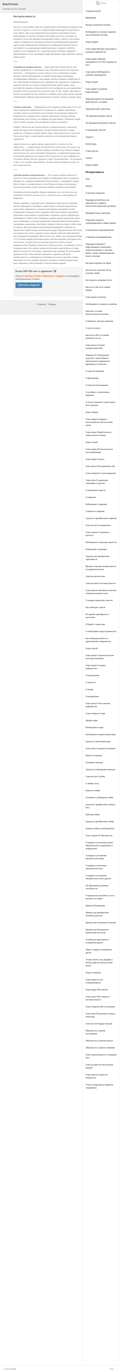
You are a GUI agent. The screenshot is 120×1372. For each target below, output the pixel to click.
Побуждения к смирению (96, 504)
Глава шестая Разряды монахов (99, 1024)
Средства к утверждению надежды (100, 769)
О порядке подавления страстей (99, 600)
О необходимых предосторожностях (101, 631)
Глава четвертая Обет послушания (100, 1007)
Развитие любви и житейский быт (100, 828)
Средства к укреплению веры (98, 741)
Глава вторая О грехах (95, 459)
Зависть (89, 186)
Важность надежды (94, 755)
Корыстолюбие (92, 165)
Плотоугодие (91, 144)
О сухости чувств (93, 328)
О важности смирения (95, 511)
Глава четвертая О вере (95, 713)
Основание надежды (94, 762)
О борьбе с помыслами (95, 624)
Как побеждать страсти (95, 607)
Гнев (88, 179)
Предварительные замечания (98, 213)
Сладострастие (92, 151)
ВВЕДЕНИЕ (91, 18)
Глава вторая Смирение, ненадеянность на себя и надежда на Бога (101, 62)
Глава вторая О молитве (96, 297)
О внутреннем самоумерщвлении (100, 230)
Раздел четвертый (93, 973)
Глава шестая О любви (95, 776)
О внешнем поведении (95, 193)
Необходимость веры (94, 727)
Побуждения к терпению (96, 549)
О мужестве (91, 682)
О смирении (91, 497)
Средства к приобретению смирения (101, 518)
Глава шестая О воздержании (98, 525)
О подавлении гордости (96, 490)
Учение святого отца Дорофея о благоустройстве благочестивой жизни (99, 963)
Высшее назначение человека (98, 25)
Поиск (100, 3)
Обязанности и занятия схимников (100, 1048)
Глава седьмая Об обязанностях (99, 835)
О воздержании (92, 696)
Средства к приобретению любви (100, 821)
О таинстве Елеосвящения (97, 385)
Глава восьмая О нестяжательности (101, 583)
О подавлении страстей (95, 130)
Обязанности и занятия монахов (99, 1041)
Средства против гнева (95, 576)
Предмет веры (92, 720)
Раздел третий (92, 648)
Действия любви (93, 814)
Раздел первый (92, 42)
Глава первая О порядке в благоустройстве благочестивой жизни (99, 422)
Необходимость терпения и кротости (101, 542)
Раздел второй (92, 82)
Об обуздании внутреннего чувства (100, 123)
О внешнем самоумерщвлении (98, 237)
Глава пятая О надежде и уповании (100, 748)
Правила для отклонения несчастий (101, 923)
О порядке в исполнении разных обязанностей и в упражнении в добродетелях (99, 845)
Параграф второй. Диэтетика (98, 109)
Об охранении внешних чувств (99, 116)
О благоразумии (92, 675)
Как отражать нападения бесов (99, 280)
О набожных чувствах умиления (99, 321)
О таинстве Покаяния (95, 371)
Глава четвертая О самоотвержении (101, 473)
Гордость (89, 137)
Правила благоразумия (95, 905)
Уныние (89, 158)
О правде (89, 689)
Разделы (52, 304)
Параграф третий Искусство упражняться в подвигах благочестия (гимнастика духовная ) (101, 203)
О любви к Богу (92, 783)
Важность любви (93, 790)
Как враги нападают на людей (98, 263)
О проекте (41, 304)
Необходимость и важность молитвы (101, 304)
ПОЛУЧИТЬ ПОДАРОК (29, 285)
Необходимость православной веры (101, 734)
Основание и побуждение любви (99, 797)
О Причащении (92, 378)
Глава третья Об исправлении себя (100, 466)
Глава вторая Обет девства (97, 990)
